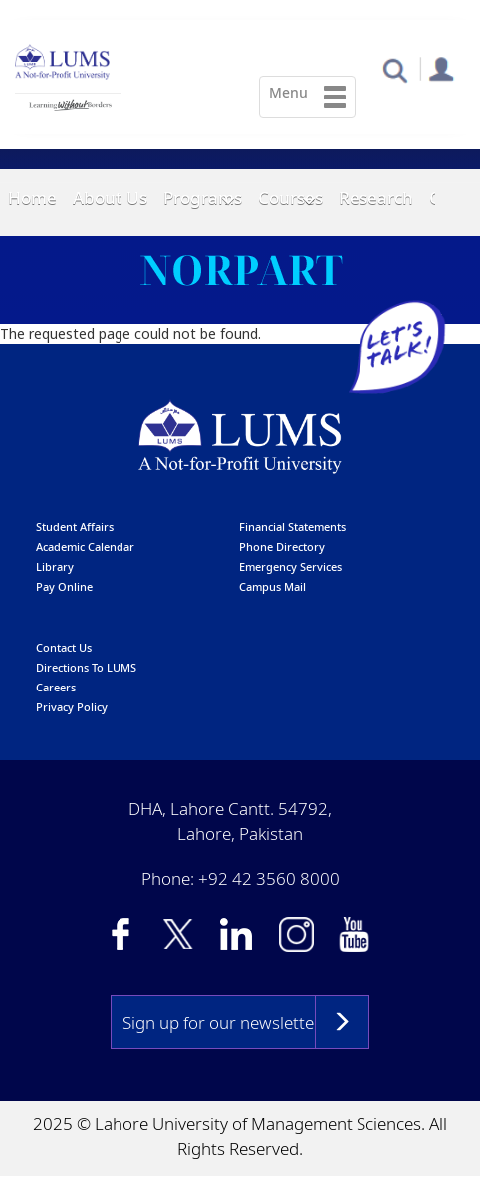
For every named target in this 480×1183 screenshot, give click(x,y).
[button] (394, 69)
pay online (64, 587)
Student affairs (75, 527)
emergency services (290, 567)
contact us (64, 648)
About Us (110, 197)
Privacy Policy (72, 707)
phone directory (282, 547)
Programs (202, 197)
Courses (290, 197)
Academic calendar (85, 547)
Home (32, 197)
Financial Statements (292, 527)
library (55, 567)
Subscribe (342, 1023)
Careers (56, 688)
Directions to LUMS (86, 668)
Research (376, 197)
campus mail (272, 587)
